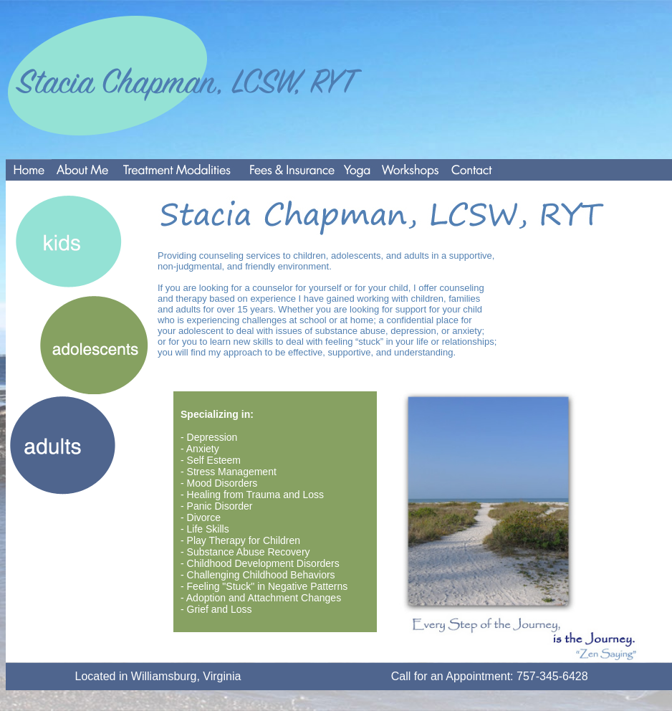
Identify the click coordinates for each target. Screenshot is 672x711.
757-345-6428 (552, 676)
